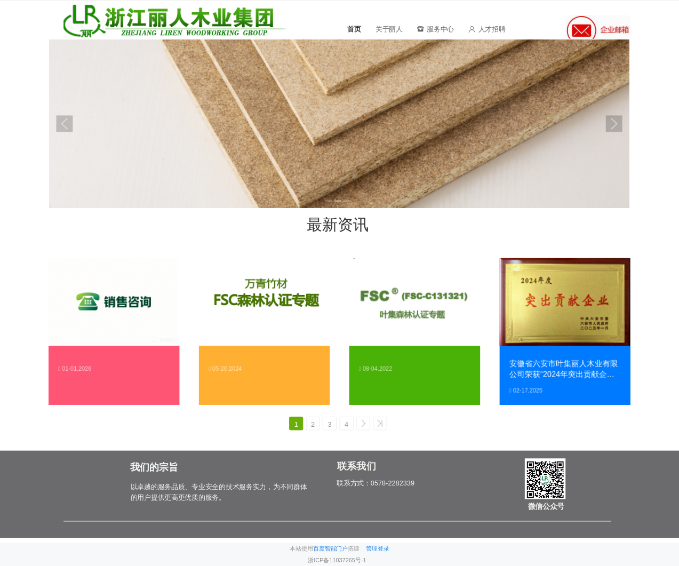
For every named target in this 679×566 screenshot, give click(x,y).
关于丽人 (389, 29)
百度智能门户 (330, 548)
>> (384, 424)
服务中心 (435, 29)
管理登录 (377, 548)
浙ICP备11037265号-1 (337, 560)
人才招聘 (486, 29)
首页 (354, 29)
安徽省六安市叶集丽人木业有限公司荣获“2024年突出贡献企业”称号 (563, 369)
